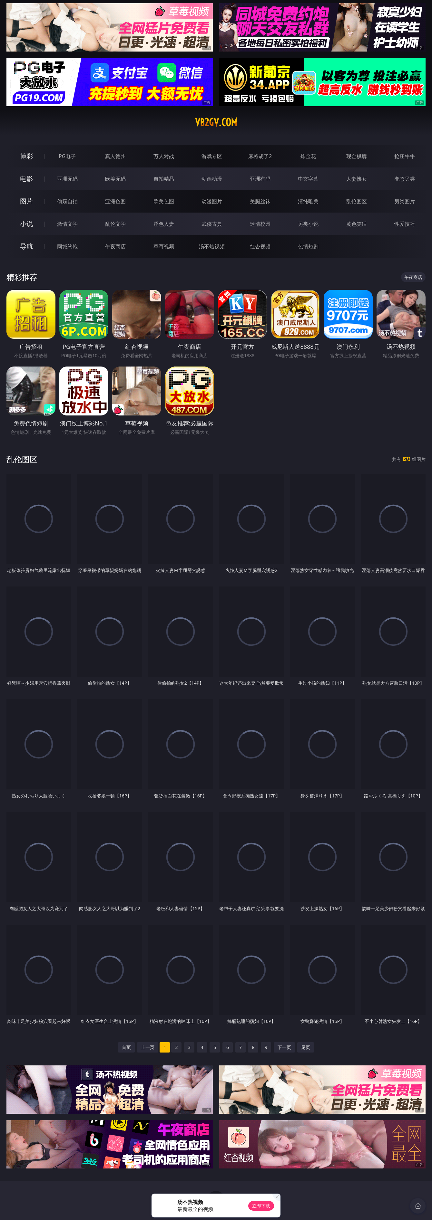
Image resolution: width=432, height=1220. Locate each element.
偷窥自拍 (67, 201)
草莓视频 (163, 246)
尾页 (305, 1047)
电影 (26, 178)
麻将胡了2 (260, 156)
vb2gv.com (216, 122)
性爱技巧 (404, 223)
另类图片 (404, 201)
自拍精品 (163, 178)
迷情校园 (260, 223)
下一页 (284, 1047)
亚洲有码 (260, 178)
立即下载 (261, 1206)
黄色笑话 (356, 223)
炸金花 (308, 156)
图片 (26, 201)
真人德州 (115, 156)
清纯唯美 (308, 201)
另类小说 (308, 223)
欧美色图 (163, 201)
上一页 (147, 1047)
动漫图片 (211, 201)
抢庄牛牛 (404, 156)
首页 (126, 1047)
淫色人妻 (163, 223)
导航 (26, 246)
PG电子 (67, 156)
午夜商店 (115, 246)
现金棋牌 (356, 156)
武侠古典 (211, 223)
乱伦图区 (356, 201)
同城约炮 (67, 246)
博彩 (26, 156)
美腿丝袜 (260, 201)
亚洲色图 (115, 201)
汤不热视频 (212, 246)
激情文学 (67, 223)
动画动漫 (211, 178)
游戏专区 (211, 156)
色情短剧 (308, 246)
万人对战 (163, 156)
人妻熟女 (356, 178)
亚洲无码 (67, 178)
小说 (26, 223)
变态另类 (404, 178)
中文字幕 (308, 178)
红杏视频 (260, 246)
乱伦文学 (115, 223)
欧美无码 (115, 178)
